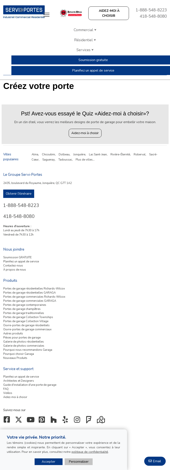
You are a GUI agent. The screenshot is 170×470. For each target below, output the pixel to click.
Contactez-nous (13, 266)
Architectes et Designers (18, 381)
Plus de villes (84, 160)
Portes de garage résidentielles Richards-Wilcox (34, 289)
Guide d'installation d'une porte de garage (29, 385)
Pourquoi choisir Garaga (18, 354)
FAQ (6, 389)
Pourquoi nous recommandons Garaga (27, 350)
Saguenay (48, 160)
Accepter (48, 461)
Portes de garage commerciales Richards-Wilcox (34, 297)
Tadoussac (65, 160)
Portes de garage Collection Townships (28, 317)
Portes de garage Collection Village (25, 321)
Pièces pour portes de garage (22, 338)
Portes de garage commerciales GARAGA (29, 301)
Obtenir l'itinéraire (19, 193)
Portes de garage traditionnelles (23, 313)
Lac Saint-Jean (98, 154)
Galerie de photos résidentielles (23, 342)
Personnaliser (79, 461)
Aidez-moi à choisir (85, 133)
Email (157, 461)
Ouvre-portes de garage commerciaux (27, 329)
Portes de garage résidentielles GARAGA (29, 293)
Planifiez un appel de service (21, 261)
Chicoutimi (48, 154)
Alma (35, 154)
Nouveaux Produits (15, 358)
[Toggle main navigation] (46, 14)
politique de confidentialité (90, 452)
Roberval (139, 154)
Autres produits (13, 333)
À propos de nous (14, 270)
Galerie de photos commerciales (23, 346)
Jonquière (79, 154)
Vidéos (7, 393)
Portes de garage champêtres (22, 309)
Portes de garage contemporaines (24, 305)
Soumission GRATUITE (17, 257)
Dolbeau (64, 154)
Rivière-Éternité (120, 154)
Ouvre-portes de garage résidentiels (26, 325)
